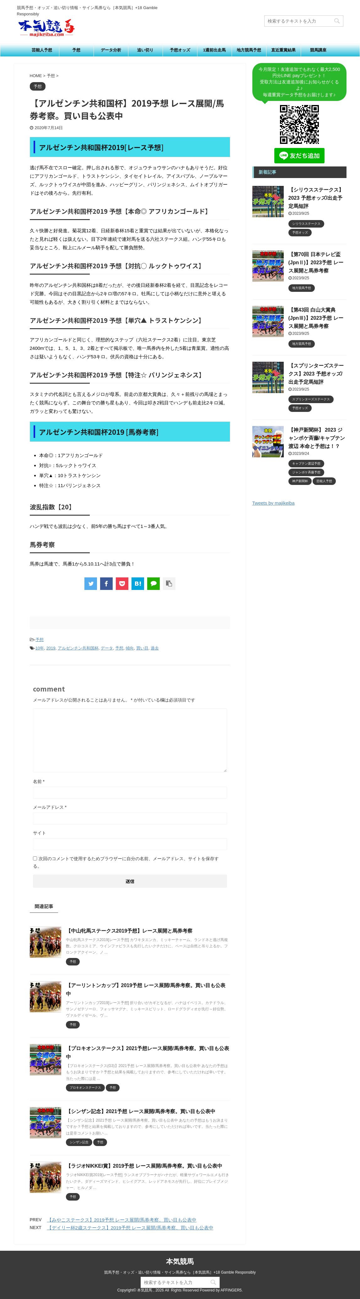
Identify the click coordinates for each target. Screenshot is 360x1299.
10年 (39, 648)
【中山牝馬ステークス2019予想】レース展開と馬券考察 (129, 930)
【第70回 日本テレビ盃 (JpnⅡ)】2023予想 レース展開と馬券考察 (315, 262)
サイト (39, 832)
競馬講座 (318, 50)
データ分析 (111, 50)
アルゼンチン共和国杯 (78, 648)
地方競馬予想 (249, 50)
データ (107, 648)
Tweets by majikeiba (273, 503)
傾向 (130, 648)
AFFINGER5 (231, 1290)
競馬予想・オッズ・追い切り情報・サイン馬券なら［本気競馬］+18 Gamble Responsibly (179, 1272)
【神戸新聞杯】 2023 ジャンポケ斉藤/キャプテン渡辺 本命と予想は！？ (316, 438)
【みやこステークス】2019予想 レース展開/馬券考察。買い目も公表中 (122, 1220)
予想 (76, 50)
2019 (51, 648)
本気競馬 (180, 1261)
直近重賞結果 (283, 50)
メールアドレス (50, 807)
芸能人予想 (42, 50)
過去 (155, 648)
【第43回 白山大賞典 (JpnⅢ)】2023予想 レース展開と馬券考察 (315, 318)
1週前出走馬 (214, 50)
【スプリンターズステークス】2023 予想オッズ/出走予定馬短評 (316, 374)
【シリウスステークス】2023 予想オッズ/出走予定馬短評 (316, 198)
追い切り (145, 50)
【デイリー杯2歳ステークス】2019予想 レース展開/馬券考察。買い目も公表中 (130, 1227)
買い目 (142, 648)
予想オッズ (180, 50)
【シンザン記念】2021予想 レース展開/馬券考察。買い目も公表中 (140, 1111)
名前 (39, 781)
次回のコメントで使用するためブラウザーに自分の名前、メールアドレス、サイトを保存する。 (126, 862)
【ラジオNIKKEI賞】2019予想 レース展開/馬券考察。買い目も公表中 (144, 1166)
